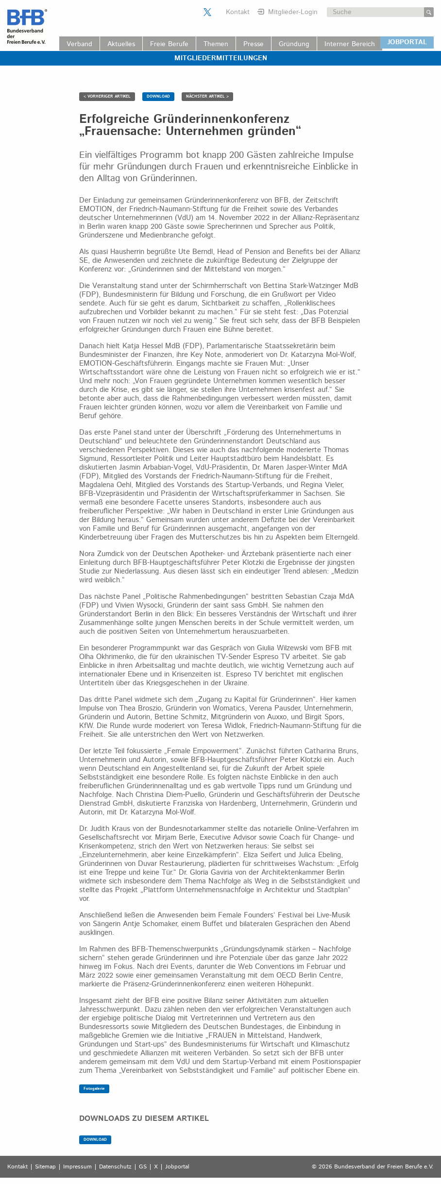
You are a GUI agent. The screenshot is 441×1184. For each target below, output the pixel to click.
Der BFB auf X (207, 12)
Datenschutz (115, 1167)
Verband (79, 44)
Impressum (77, 1167)
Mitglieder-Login (293, 12)
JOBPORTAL (407, 42)
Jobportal (177, 1167)
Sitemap (45, 1167)
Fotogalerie (94, 1088)
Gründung (294, 44)
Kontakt (238, 12)
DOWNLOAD (158, 96)
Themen (216, 44)
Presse (253, 44)
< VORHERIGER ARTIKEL (107, 96)
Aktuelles (121, 44)
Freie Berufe (169, 44)
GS (143, 1167)
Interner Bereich (349, 44)
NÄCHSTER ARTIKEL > (207, 96)
